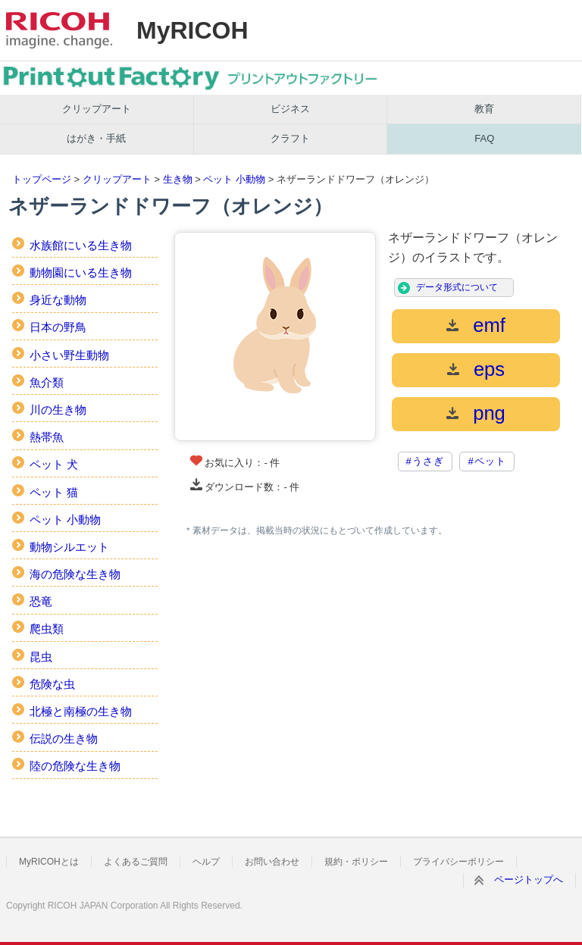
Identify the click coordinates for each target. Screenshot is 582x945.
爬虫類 (47, 628)
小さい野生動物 (69, 355)
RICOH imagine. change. (59, 30)
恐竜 (41, 601)
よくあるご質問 (135, 861)
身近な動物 (58, 299)
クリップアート (96, 108)
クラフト (290, 138)
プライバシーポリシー (458, 861)
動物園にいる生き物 (81, 272)
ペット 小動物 (234, 179)
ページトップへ (528, 879)
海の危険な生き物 (75, 574)
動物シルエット (69, 546)
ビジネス (290, 108)
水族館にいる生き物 (81, 245)
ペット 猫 (54, 492)
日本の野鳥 (58, 327)
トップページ (41, 179)
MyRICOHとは (49, 861)
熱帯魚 (47, 436)
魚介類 (47, 382)
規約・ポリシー (356, 861)
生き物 (177, 179)
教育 (484, 108)
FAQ (484, 138)
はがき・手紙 (96, 138)
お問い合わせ (272, 861)
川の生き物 (58, 409)
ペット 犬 (54, 464)
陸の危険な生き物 (75, 765)
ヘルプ (206, 861)
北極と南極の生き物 (81, 711)
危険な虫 (52, 683)
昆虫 (41, 656)
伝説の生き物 (64, 738)
